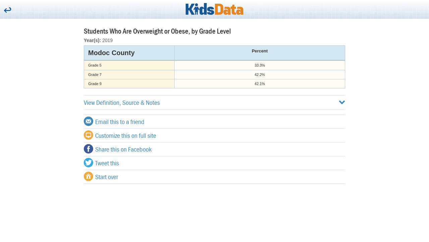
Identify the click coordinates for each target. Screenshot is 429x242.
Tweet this (101, 162)
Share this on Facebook (117, 149)
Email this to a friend (114, 121)
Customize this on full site (120, 135)
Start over (101, 176)
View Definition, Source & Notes (214, 102)
